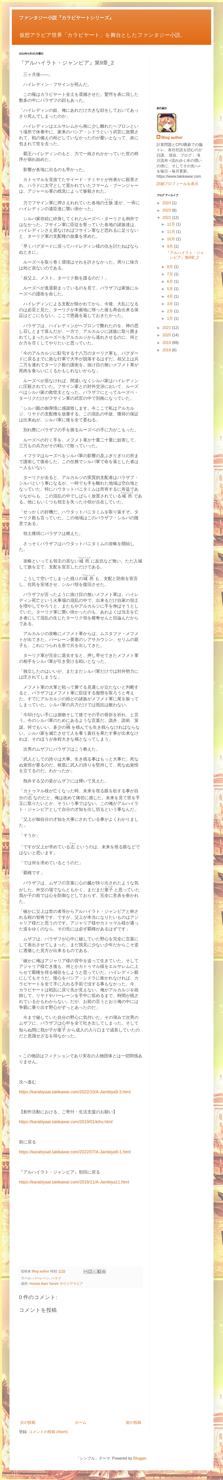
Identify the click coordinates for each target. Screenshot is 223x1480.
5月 (170, 289)
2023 (167, 210)
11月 (171, 232)
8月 (170, 267)
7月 (170, 274)
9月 (170, 246)
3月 (170, 304)
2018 (167, 350)
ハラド (56, 1278)
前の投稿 (133, 1422)
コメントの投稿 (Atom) (48, 1432)
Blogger (139, 1458)
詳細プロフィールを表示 (177, 184)
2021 (167, 328)
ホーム (80, 1422)
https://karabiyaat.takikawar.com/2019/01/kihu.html (65, 1121)
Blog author (172, 137)
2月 (170, 311)
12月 (171, 224)
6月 (170, 281)
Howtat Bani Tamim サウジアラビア (56, 1283)
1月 (170, 318)
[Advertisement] (80, 1228)
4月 (170, 296)
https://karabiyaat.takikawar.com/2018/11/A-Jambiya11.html (74, 1182)
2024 (167, 203)
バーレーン (41, 1278)
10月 (171, 239)
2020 (167, 335)
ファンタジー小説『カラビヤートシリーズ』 (66, 17)
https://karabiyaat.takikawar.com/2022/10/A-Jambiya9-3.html (74, 1092)
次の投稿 (27, 1422)
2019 (167, 343)
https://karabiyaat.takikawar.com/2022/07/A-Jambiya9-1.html (74, 1152)
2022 (167, 218)
